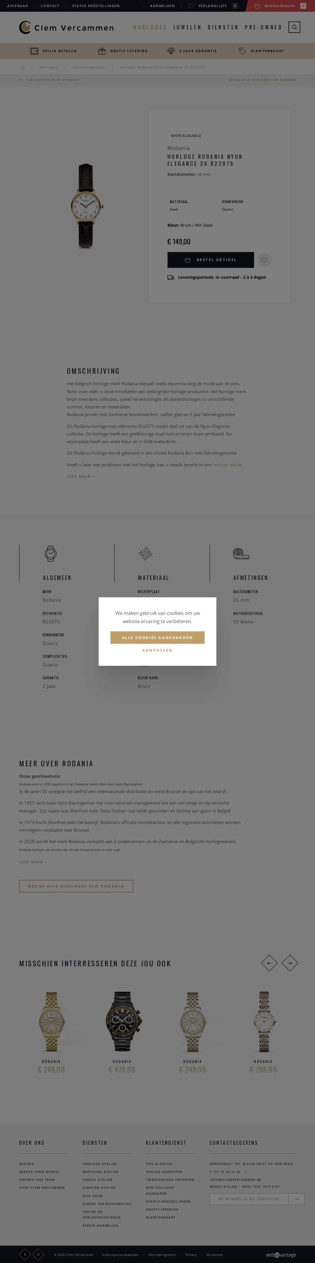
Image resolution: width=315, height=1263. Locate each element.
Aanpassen (157, 650)
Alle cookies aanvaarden (157, 637)
